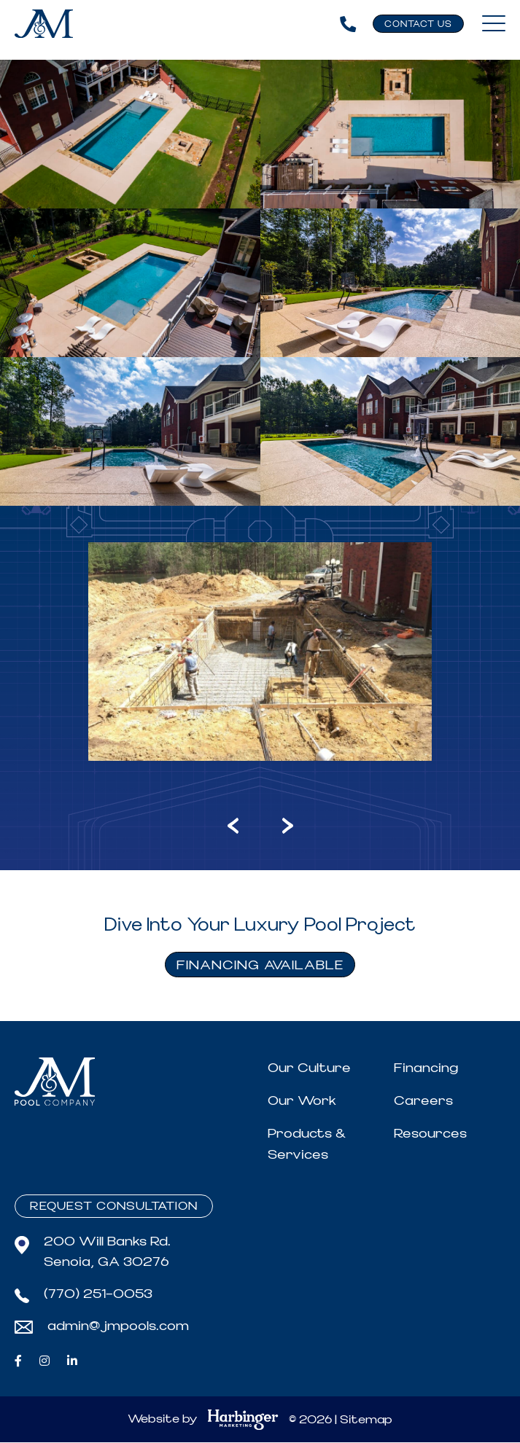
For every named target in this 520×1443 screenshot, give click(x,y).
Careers (423, 1101)
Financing (426, 1068)
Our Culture (309, 1068)
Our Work (302, 1101)
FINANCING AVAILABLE (260, 965)
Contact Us (418, 24)
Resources (430, 1134)
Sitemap (366, 1420)
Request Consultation (114, 1207)
